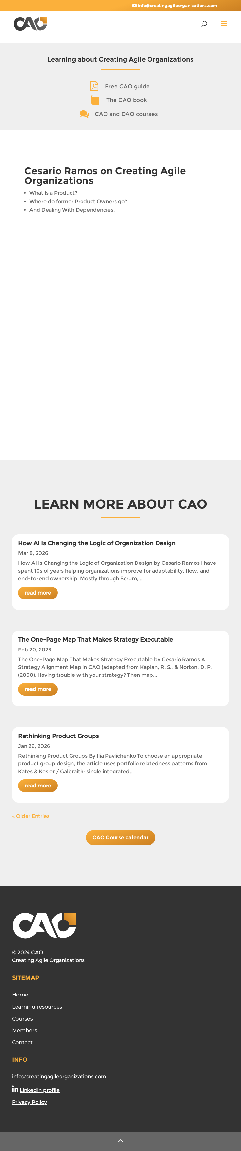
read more (38, 593)
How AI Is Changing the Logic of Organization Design (97, 543)
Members (24, 1030)
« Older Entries (30, 816)
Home (20, 995)
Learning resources (37, 1007)
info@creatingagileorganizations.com (59, 1076)
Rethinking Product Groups (58, 736)
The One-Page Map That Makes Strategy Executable (95, 639)
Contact (22, 1042)
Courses (22, 1019)
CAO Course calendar (121, 838)
